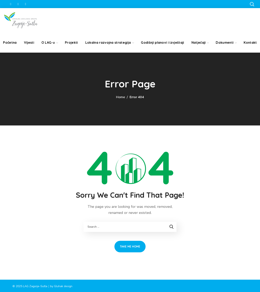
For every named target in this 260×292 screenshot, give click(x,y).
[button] (252, 4)
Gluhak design (63, 286)
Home (120, 97)
